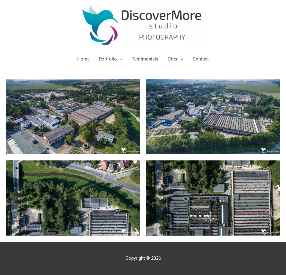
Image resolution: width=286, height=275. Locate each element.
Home (83, 59)
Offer (173, 59)
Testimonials (145, 59)
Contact (201, 59)
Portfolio (108, 59)
